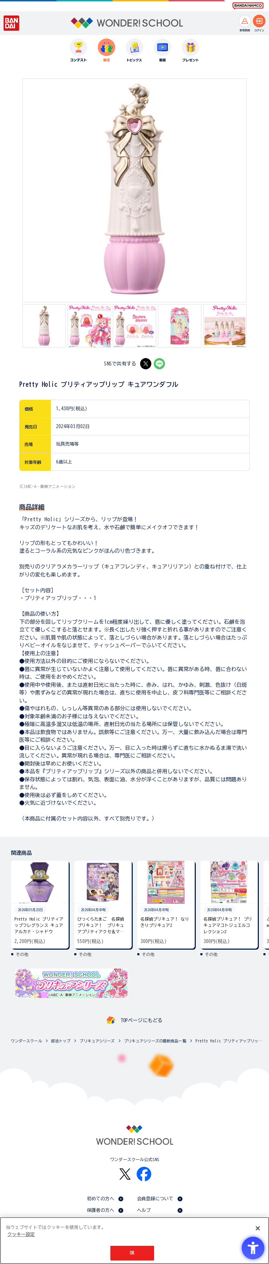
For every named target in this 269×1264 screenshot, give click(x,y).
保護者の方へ (101, 1210)
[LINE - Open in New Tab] (159, 363)
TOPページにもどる (141, 1020)
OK (132, 1253)
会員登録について (155, 1198)
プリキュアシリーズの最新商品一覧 (155, 1041)
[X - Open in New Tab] (145, 363)
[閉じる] (257, 1228)
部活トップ (61, 1041)
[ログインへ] (259, 21)
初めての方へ (101, 1198)
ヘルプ (144, 1210)
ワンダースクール (26, 1041)
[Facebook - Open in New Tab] (144, 1174)
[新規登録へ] (245, 21)
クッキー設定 (21, 1234)
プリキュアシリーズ (97, 1041)
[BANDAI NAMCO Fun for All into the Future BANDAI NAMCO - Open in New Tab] (248, 5)
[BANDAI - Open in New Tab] (12, 23)
